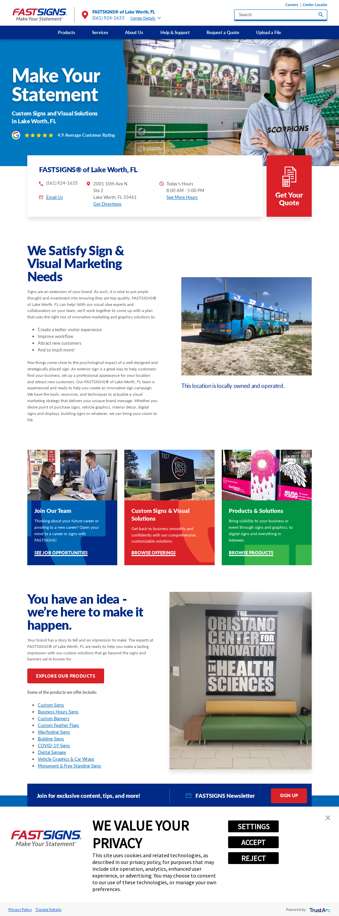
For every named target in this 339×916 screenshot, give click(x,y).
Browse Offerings (153, 553)
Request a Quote (223, 32)
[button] (328, 818)
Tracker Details (48, 909)
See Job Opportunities (61, 553)
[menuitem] (67, 32)
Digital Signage (52, 752)
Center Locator (315, 5)
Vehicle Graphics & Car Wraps (66, 759)
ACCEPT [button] (253, 842)
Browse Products (251, 553)
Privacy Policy (20, 909)
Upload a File (268, 32)
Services (100, 32)
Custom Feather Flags (58, 725)
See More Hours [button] (182, 197)
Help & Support (175, 32)
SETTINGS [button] (254, 826)
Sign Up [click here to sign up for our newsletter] (289, 795)
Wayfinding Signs (54, 732)
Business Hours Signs (58, 712)
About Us (134, 32)
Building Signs (51, 739)
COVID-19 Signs (54, 745)
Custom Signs (51, 705)
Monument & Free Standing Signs (69, 766)
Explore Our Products (65, 676)
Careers (291, 5)
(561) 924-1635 (108, 18)
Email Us (54, 197)
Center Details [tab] (145, 18)
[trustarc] (319, 909)
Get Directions (107, 204)
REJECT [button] (253, 858)
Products (66, 32)
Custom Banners (53, 718)
